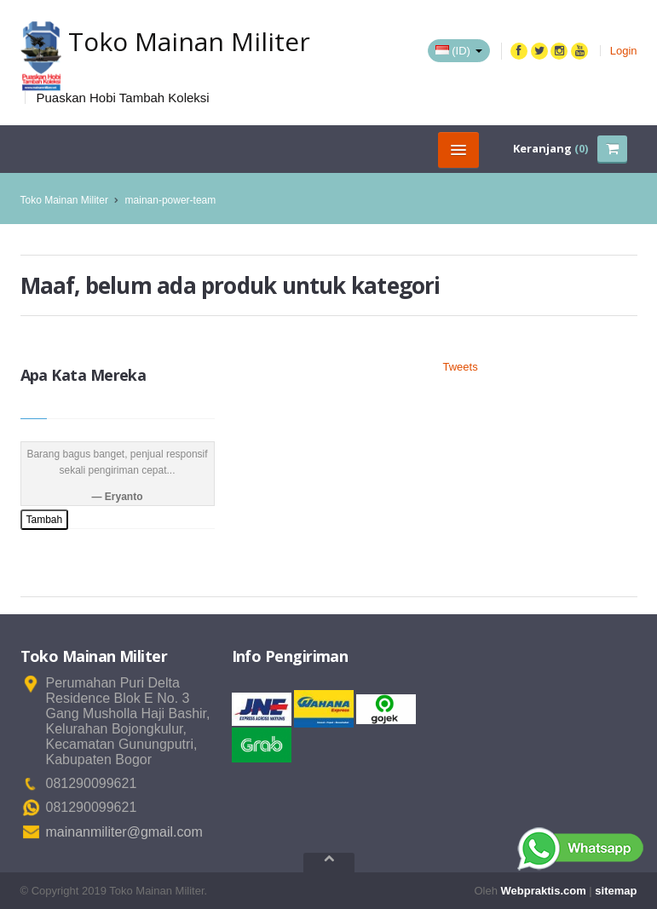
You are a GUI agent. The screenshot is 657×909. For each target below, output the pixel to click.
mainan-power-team (170, 200)
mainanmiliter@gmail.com (124, 832)
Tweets (460, 366)
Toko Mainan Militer (64, 200)
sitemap (616, 890)
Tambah (44, 520)
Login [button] (623, 50)
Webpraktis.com (543, 890)
